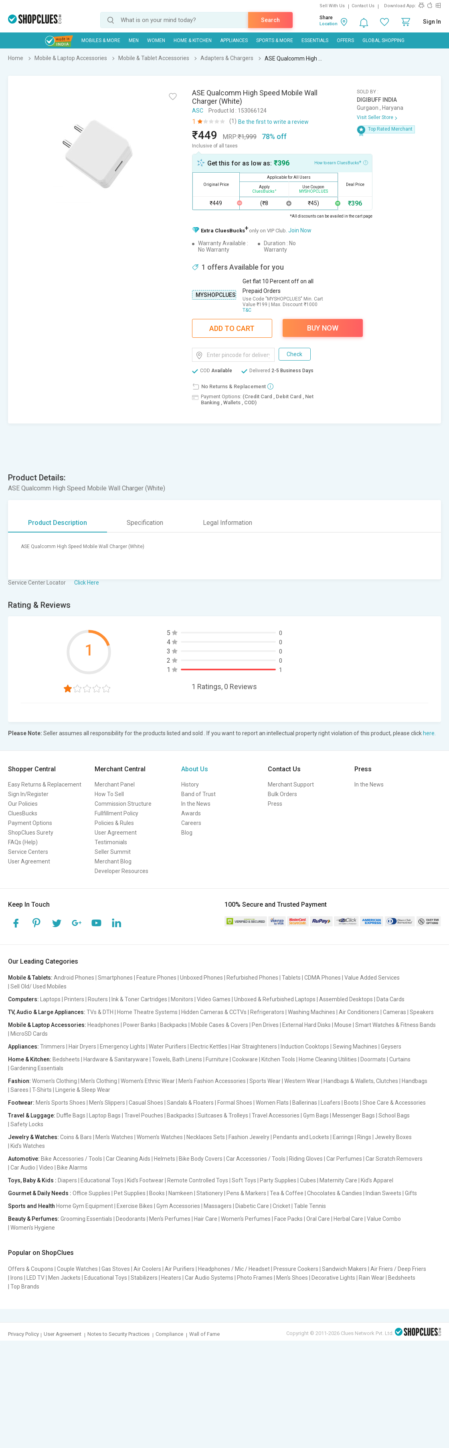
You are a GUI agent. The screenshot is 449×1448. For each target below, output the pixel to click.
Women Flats (272, 1102)
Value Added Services (372, 977)
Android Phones (74, 977)
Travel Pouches (143, 1115)
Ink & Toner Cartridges (139, 999)
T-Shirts (42, 1090)
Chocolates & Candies (334, 1193)
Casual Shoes (146, 1102)
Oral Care (318, 1219)
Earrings (343, 1137)
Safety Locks (26, 1124)
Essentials (314, 40)
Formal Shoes (234, 1102)
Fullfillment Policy (116, 813)
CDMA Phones (322, 977)
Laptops (50, 999)
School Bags (394, 1115)
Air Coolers (147, 1269)
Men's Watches (114, 1137)
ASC (197, 110)
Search (270, 20)
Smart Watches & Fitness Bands (395, 1025)
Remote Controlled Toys (197, 1180)
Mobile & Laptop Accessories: (47, 1025)
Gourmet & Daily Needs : (39, 1193)
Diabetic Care (252, 1206)
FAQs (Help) (23, 842)
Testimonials (111, 842)
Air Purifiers (179, 1269)
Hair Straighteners (254, 1046)
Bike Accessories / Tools (71, 1159)
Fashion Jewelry (249, 1137)
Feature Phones (156, 977)
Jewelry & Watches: (33, 1137)
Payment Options (30, 823)
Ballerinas (304, 1102)
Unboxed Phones (201, 977)
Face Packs (288, 1219)
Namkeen (180, 1193)
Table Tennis (310, 1206)
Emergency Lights (122, 1046)
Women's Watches (160, 1137)
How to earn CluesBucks (341, 162)
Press (275, 804)
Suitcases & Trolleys (223, 1115)
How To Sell (109, 794)
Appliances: (23, 1046)
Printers (74, 999)
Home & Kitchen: (29, 1059)
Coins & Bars (76, 1137)
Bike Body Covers (200, 1159)
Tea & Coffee (286, 1193)
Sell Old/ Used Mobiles (38, 986)
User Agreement (29, 861)
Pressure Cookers (295, 1269)
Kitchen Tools (278, 1059)
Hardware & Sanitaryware (115, 1059)
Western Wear (302, 1081)
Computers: (23, 999)
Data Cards (390, 999)
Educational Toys (102, 1180)
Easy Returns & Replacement (44, 784)
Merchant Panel (115, 784)
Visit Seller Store (375, 117)
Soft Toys (244, 1180)
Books (157, 1193)
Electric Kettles (208, 1046)
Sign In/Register (28, 794)
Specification (145, 522)
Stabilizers (144, 1278)
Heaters (171, 1278)
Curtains (400, 1059)
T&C (247, 310)
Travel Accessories (275, 1115)
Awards (191, 813)
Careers (191, 823)
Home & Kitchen (193, 40)
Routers (98, 999)
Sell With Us (332, 5)
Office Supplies (91, 1193)
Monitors (182, 999)
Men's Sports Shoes (60, 1102)
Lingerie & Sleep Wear (82, 1090)
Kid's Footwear (145, 1180)
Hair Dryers (82, 1046)
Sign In (432, 21)
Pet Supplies (130, 1193)
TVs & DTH (100, 1012)
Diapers (67, 1180)
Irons (16, 1278)
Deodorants (131, 1219)
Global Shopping (383, 40)
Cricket (281, 1206)
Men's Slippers (107, 1102)
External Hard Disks (306, 1025)
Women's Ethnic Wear (148, 1081)
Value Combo (384, 1219)
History (190, 784)
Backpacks (173, 1025)
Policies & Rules (114, 823)
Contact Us (363, 5)
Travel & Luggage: (31, 1115)
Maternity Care (338, 1180)
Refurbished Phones (252, 977)
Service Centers (28, 852)
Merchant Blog (113, 861)
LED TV (35, 1278)
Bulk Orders (282, 794)
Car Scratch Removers (394, 1159)
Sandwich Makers (344, 1269)
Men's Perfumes (169, 1219)
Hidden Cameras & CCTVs (214, 1012)
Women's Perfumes (246, 1219)
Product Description (57, 522)
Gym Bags (316, 1115)
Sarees (19, 1090)
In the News (195, 804)
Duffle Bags (71, 1115)
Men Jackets (64, 1278)
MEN (134, 40)
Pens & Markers (246, 1193)
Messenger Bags (353, 1115)
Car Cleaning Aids (128, 1159)
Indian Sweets (383, 1193)
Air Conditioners (359, 1012)
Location (329, 23)
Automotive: (24, 1159)
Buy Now (322, 328)
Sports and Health (31, 1206)
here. (429, 733)
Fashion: (19, 1081)
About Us (194, 769)
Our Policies (23, 804)
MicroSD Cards (29, 1034)
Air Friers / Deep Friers (398, 1269)
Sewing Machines (355, 1046)
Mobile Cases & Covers (219, 1025)
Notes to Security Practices (118, 1334)
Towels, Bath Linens (177, 1059)
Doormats (373, 1059)
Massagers (218, 1206)
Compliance (169, 1334)
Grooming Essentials (86, 1219)
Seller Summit (113, 852)
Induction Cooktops (305, 1046)
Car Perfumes (344, 1159)
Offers (345, 40)
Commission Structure (123, 804)
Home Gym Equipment (84, 1206)
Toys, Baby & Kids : (32, 1180)
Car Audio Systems (209, 1278)
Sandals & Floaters (190, 1102)
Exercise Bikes (135, 1206)
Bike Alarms (72, 1167)
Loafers (330, 1102)
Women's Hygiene (32, 1227)
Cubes (308, 1180)
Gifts (411, 1193)
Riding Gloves (306, 1159)
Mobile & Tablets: (30, 977)
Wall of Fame (204, 1334)
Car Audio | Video (31, 1167)
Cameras (394, 1012)
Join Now (299, 230)
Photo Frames (255, 1278)
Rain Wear (371, 1278)
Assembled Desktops (346, 999)
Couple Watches (77, 1269)
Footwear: (21, 1102)
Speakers (422, 1012)
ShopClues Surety (30, 832)
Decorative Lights (333, 1278)
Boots (351, 1102)
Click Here (86, 582)
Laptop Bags (105, 1115)
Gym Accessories (178, 1206)
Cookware (245, 1059)
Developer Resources (121, 871)
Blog (186, 832)
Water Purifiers (167, 1046)
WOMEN (156, 40)
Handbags (414, 1081)
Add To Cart (232, 328)
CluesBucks (22, 813)
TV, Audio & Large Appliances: (46, 1012)
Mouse (343, 1025)
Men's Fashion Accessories (212, 1081)
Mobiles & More (100, 40)
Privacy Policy (23, 1334)
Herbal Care (348, 1219)
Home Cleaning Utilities (328, 1059)
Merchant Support (291, 784)
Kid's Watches (27, 1146)
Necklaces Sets (205, 1137)
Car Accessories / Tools (255, 1159)
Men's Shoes (292, 1278)
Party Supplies (278, 1180)
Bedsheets (66, 1059)
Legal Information (227, 522)
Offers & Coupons (30, 1269)
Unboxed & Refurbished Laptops (275, 999)
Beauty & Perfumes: (33, 1219)
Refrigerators (267, 1012)
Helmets (164, 1159)
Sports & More (274, 40)
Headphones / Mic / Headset (234, 1269)
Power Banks (139, 1025)
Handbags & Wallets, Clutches (361, 1081)
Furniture (217, 1059)
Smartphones (115, 977)
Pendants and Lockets (301, 1137)
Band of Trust (198, 794)
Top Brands (24, 1286)
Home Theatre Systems (147, 1012)
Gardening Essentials (36, 1068)
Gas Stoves (115, 1269)
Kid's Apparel (377, 1180)
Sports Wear (265, 1081)
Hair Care (205, 1219)
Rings (364, 1137)
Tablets (291, 977)
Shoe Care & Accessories (394, 1102)
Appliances (234, 40)
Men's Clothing (99, 1081)
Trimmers (52, 1046)
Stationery (209, 1193)
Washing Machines (311, 1012)
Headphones (103, 1025)
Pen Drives (265, 1025)
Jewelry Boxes (393, 1137)
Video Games (214, 999)
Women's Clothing (54, 1081)
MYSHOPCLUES (216, 295)
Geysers (391, 1046)
